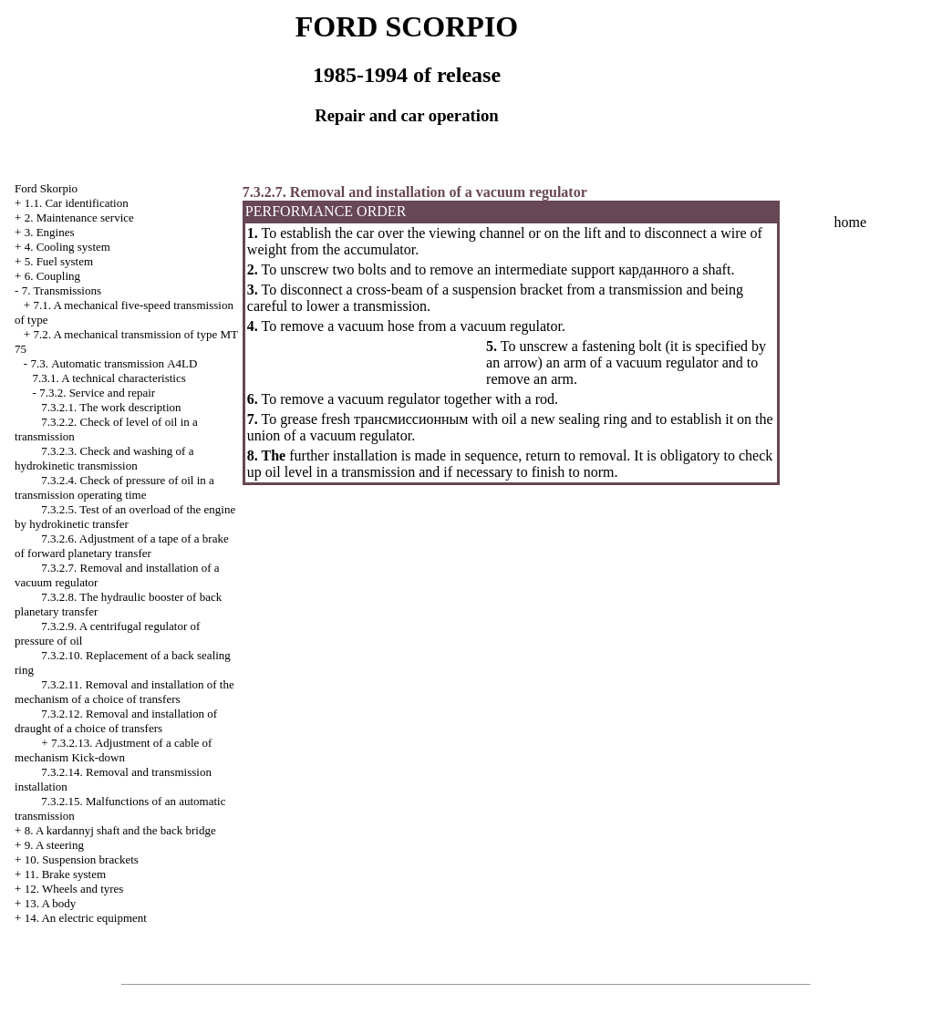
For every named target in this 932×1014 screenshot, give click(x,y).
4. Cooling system (67, 247)
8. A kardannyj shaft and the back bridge (120, 830)
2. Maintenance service (79, 217)
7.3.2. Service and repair (97, 392)
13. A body (51, 903)
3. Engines (50, 232)
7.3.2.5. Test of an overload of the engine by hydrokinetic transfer (125, 516)
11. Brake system (65, 874)
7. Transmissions (61, 290)
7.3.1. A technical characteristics (109, 378)
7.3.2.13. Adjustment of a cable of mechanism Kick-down (113, 750)
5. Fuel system (59, 261)
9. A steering (54, 845)
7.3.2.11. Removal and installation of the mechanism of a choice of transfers (124, 692)
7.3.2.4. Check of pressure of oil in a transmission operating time (114, 487)
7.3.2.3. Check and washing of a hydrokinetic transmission (104, 458)
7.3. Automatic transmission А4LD (113, 363)
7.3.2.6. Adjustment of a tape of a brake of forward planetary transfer (122, 546)
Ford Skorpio (46, 188)
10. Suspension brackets (82, 859)
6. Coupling (52, 276)
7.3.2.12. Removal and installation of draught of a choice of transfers (116, 721)
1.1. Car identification (77, 203)
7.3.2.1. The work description (111, 407)
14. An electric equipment (86, 918)
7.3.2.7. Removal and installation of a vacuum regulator (415, 192)
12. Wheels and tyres (74, 888)
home (850, 222)
